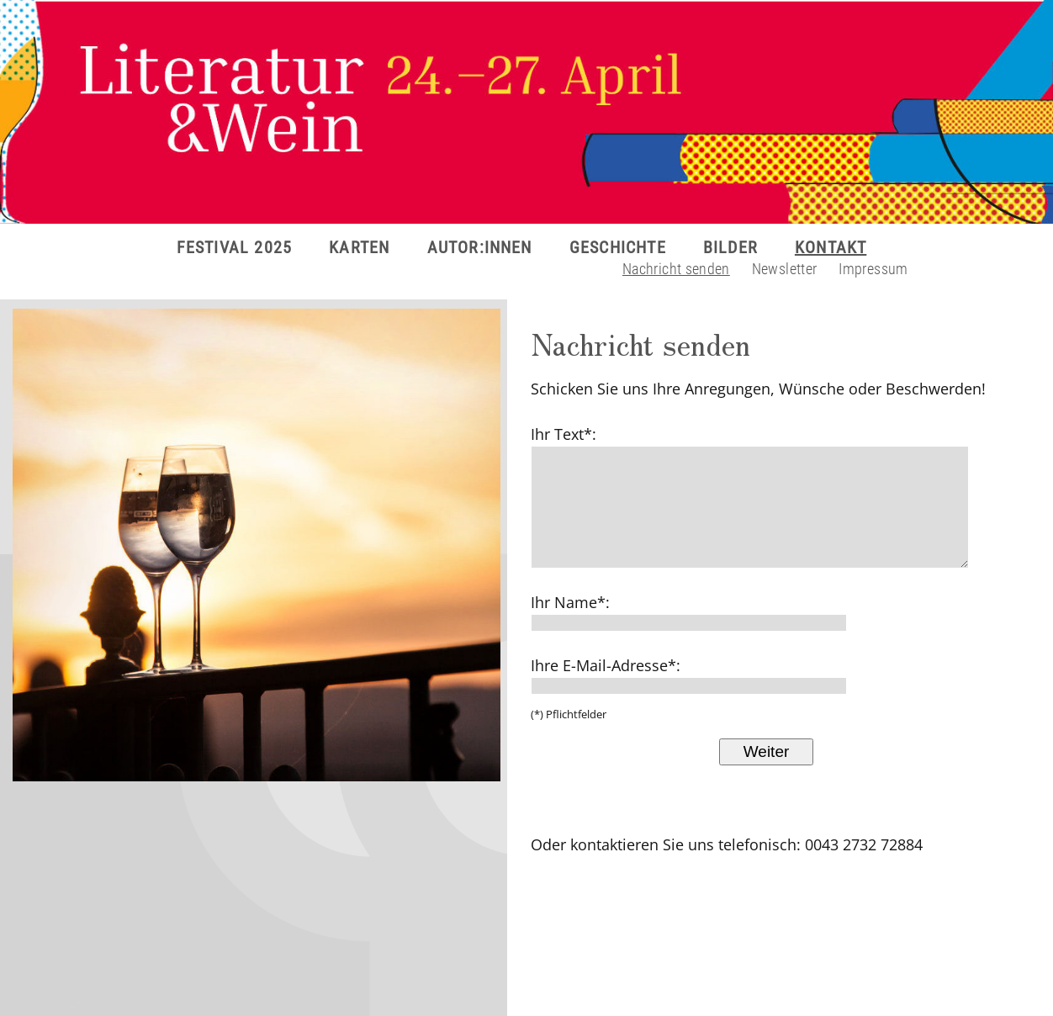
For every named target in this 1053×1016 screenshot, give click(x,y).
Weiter (766, 751)
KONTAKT (830, 247)
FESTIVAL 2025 (235, 247)
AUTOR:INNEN (479, 247)
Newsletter (785, 269)
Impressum (873, 269)
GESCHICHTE (617, 247)
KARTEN (359, 247)
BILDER (730, 247)
